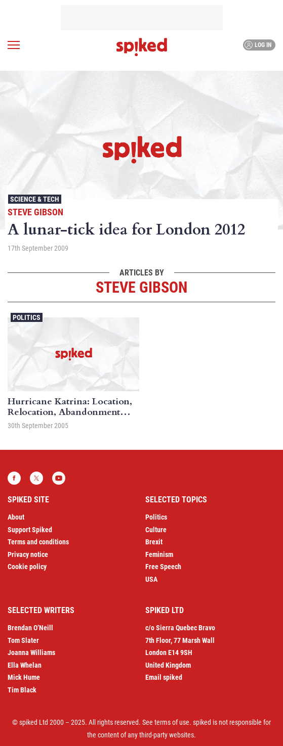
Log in (258, 45)
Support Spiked (30, 530)
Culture (156, 530)
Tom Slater (23, 640)
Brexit (154, 542)
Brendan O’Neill (30, 628)
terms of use (171, 722)
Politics (27, 317)
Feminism (159, 554)
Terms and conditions (38, 542)
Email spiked (163, 677)
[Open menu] (14, 45)
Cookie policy (27, 567)
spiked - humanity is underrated (141, 47)
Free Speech (163, 567)
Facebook (14, 478)
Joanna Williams (31, 652)
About (16, 517)
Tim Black (22, 690)
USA (151, 579)
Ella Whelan (25, 665)
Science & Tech (34, 199)
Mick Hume (24, 677)
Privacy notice (28, 554)
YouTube (58, 478)
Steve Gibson (35, 212)
